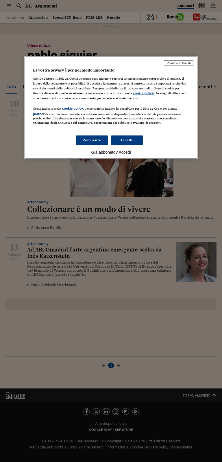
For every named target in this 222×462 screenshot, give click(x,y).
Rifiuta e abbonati (178, 63)
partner (39, 114)
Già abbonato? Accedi (111, 152)
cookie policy (143, 93)
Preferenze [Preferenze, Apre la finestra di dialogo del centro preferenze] (92, 140)
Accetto (127, 140)
